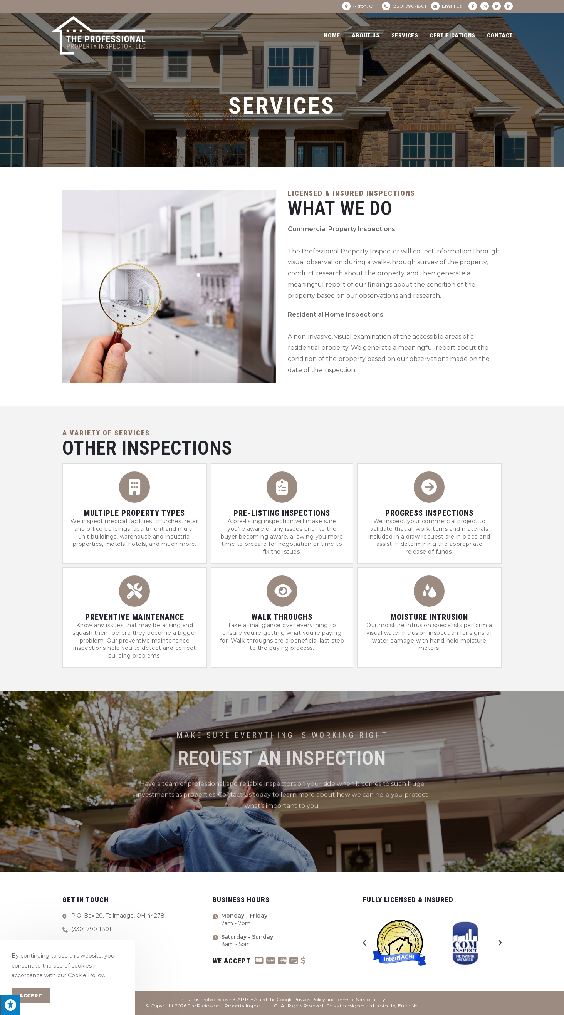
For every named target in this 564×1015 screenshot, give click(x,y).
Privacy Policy (309, 999)
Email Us (452, 6)
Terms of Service (353, 999)
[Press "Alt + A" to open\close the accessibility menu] (10, 1005)
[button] (364, 943)
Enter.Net (408, 1005)
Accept (30, 995)
